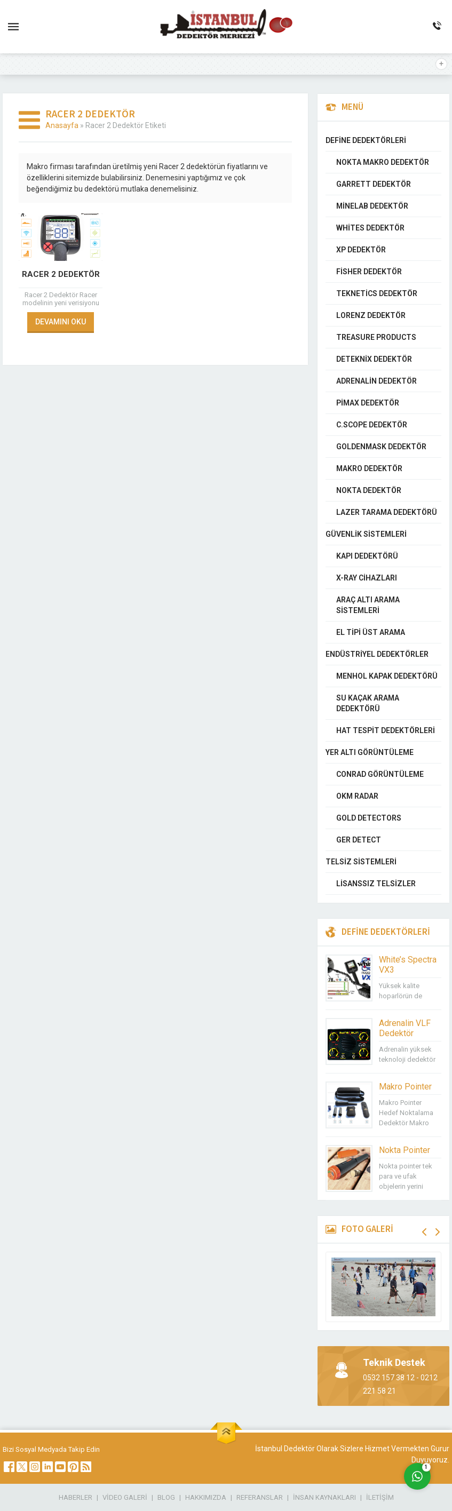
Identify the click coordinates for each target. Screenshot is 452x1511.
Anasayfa (61, 125)
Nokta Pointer (404, 1150)
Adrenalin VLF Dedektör (405, 1028)
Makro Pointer (405, 1086)
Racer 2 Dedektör (61, 274)
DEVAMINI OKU (60, 321)
